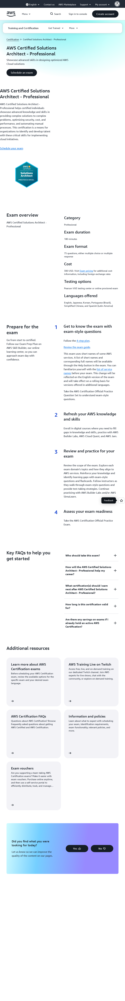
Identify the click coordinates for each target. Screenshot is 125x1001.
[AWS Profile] (117, 3)
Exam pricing (86, 270)
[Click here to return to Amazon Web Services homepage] (11, 15)
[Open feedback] (121, 501)
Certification (13, 39)
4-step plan (83, 340)
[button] (105, 14)
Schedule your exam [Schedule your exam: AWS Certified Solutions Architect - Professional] (11, 148)
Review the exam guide (77, 347)
